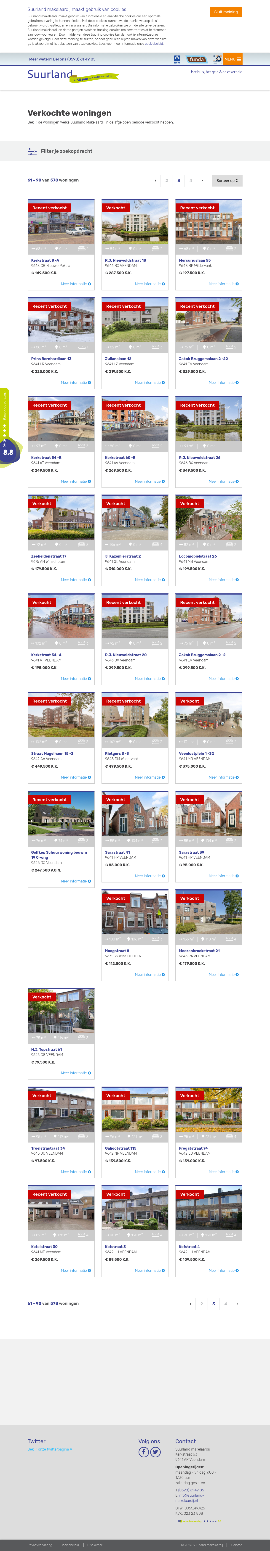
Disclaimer (94, 1545)
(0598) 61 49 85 (62, 59)
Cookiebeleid (70, 1545)
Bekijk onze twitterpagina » (50, 1449)
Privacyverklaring (40, 1545)
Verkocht (115, 208)
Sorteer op (227, 180)
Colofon (237, 1545)
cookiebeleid (154, 44)
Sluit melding (226, 12)
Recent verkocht (49, 208)
